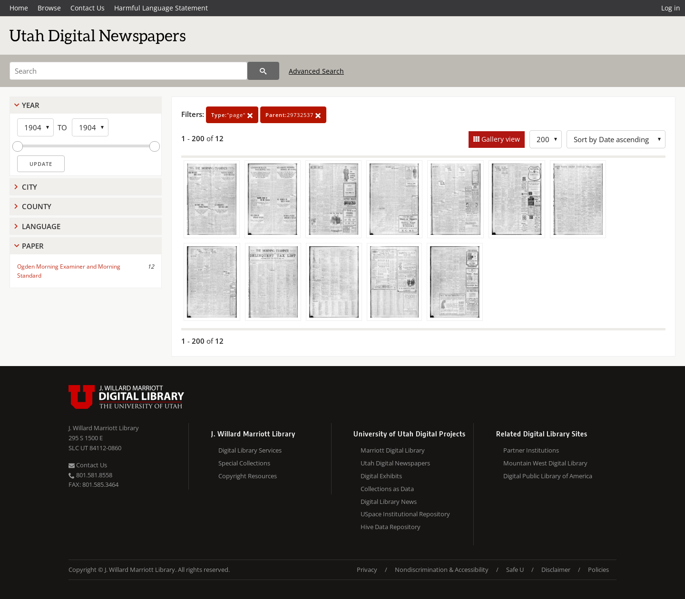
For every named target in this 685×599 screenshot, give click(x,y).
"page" (232, 114)
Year (30, 105)
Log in (670, 7)
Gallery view (500, 139)
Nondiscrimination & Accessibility (442, 569)
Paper (33, 246)
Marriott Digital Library (393, 450)
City (29, 187)
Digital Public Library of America (547, 476)
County (36, 206)
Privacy (367, 569)
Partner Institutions (531, 450)
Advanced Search (316, 71)
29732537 (293, 114)
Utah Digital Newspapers (395, 463)
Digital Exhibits (381, 476)
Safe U (515, 569)
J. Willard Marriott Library (103, 428)
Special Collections (244, 463)
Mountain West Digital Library (545, 463)
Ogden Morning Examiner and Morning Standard (68, 271)
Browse (49, 7)
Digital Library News (389, 501)
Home (19, 7)
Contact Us (87, 7)
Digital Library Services (250, 450)
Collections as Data (387, 488)
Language (41, 226)
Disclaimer (555, 569)
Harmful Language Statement (161, 7)
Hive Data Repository (391, 526)
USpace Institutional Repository (405, 514)
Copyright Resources (247, 476)
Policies (598, 569)
